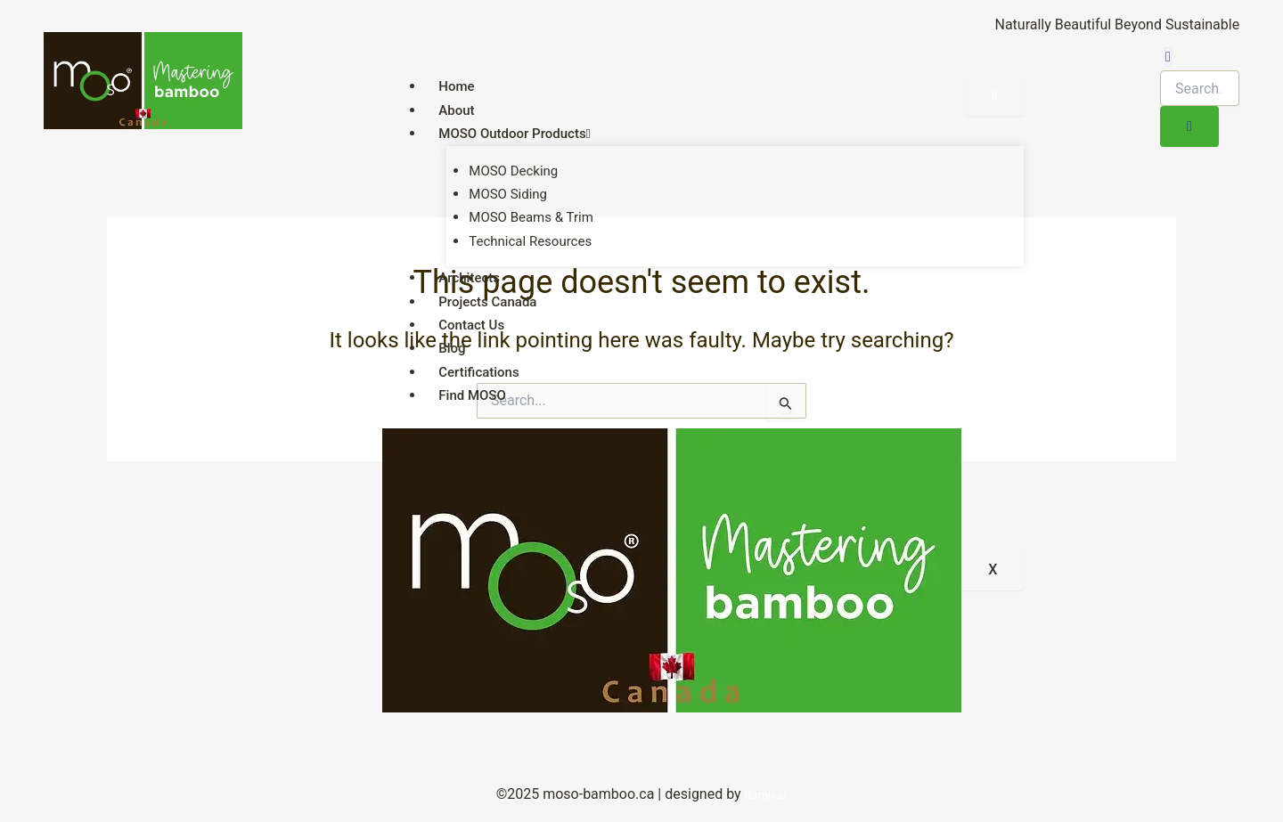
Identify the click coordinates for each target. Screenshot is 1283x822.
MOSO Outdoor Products (514, 134)
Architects (469, 278)
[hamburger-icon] (995, 95)
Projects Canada (487, 302)
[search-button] (1189, 126)
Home (456, 86)
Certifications (478, 372)
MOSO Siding (508, 194)
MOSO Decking (513, 171)
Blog (451, 348)
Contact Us (471, 325)
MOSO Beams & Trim (530, 217)
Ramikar (766, 795)
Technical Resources (530, 241)
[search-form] (1199, 88)
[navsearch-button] (1168, 56)
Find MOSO (471, 395)
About (456, 110)
